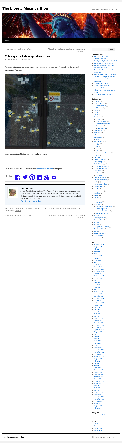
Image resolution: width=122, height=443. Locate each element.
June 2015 (97, 283)
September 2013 (99, 330)
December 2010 (99, 397)
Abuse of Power (99, 103)
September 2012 (99, 356)
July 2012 (97, 361)
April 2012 (97, 368)
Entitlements (98, 137)
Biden (96, 110)
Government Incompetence (102, 166)
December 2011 (99, 374)
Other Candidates (101, 121)
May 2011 (97, 386)
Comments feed (99, 428)
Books (96, 112)
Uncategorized (98, 235)
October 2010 (98, 401)
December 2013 (99, 323)
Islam (97, 200)
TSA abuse (99, 108)
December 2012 (99, 350)
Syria (97, 155)
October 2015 (98, 274)
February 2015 (98, 291)
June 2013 (97, 336)
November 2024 (99, 244)
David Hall (26, 59)
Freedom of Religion (100, 159)
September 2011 (99, 381)
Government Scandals (100, 168)
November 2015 (99, 271)
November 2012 (99, 352)
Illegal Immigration (100, 177)
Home (7, 40)
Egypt (98, 144)
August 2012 (98, 359)
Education (97, 135)
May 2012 (97, 365)
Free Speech (97, 157)
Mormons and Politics (100, 184)
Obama (96, 188)
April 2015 (97, 287)
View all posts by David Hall (31, 201)
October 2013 (98, 327)
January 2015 (98, 294)
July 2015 (97, 280)
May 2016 (97, 258)
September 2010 (99, 403)
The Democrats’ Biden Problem (103, 63)
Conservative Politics (100, 415)
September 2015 (99, 276)
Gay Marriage (98, 162)
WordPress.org (98, 430)
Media (96, 182)
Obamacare (99, 175)
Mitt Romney (102, 128)
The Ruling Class (99, 229)
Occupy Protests (99, 191)
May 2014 (97, 312)
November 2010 (99, 399)
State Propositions (99, 218)
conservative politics (44, 169)
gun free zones (43, 208)
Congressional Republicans (104, 206)
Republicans (97, 204)
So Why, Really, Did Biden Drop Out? (105, 61)
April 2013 (97, 341)
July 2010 (97, 408)
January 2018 (98, 256)
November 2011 (99, 377)
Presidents (97, 193)
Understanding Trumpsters (102, 83)
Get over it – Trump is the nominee (104, 77)
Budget (96, 115)
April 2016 (97, 260)
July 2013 (97, 334)
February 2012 (98, 370)
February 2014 (98, 318)
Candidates (97, 117)
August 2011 (98, 383)
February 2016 (98, 265)
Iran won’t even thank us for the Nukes (18, 49)
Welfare (98, 139)
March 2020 (97, 253)
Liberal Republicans (102, 209)
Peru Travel (97, 417)
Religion (96, 197)
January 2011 (98, 394)
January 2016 (98, 267)
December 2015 (99, 269)
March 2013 (97, 343)
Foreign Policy (98, 141)
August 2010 (98, 406)
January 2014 (98, 321)
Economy (97, 132)
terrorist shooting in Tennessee (70, 208)
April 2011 (97, 388)
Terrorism (97, 224)
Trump (96, 231)
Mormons (99, 202)
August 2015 (98, 278)
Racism (96, 195)
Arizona (98, 119)
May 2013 (97, 338)
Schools (96, 215)
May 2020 (97, 251)
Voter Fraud (97, 238)
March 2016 (97, 262)
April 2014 (97, 314)
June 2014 (97, 309)
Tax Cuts (96, 222)
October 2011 (98, 379)
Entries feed (97, 426)
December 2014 (99, 296)
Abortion (96, 101)
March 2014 (97, 316)
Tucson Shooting (99, 233)
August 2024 (98, 247)
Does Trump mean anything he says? (105, 94)
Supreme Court (98, 220)
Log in (96, 424)
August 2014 (98, 305)
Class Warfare (98, 130)
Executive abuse (101, 106)
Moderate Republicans (102, 211)
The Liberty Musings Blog (25, 8)
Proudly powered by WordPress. (104, 437)
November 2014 (99, 298)
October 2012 (98, 354)
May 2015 (97, 285)
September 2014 (99, 303)
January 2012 (98, 372)
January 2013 (98, 347)
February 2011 (98, 392)
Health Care (97, 173)
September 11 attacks (102, 227)
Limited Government (100, 180)
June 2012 (97, 363)
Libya (97, 150)
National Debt (98, 186)
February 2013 (98, 345)
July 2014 (97, 307)
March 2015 (97, 289)
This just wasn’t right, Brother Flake (105, 74)
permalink (18, 211)
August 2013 (98, 332)
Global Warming (99, 164)
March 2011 (97, 390)
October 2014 (98, 300)
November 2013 (99, 325)
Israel (97, 148)
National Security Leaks (103, 153)
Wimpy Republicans (102, 213)
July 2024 (97, 249)
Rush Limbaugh (54, 208)
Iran (97, 146)
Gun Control (26, 208)
